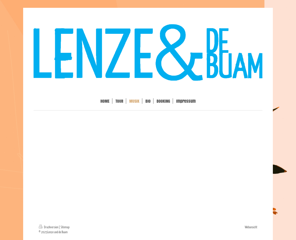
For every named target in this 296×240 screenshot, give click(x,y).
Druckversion (49, 227)
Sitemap (65, 227)
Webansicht (251, 227)
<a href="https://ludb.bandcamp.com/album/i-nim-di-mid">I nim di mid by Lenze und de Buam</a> (148, 196)
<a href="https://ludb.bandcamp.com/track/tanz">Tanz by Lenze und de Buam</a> (148, 131)
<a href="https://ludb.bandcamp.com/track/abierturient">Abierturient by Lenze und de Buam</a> (148, 164)
